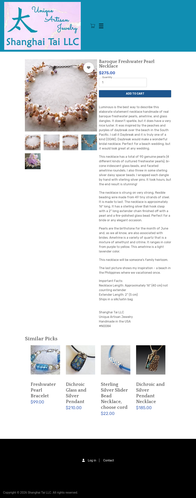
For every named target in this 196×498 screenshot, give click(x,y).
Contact (108, 460)
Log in (92, 460)
